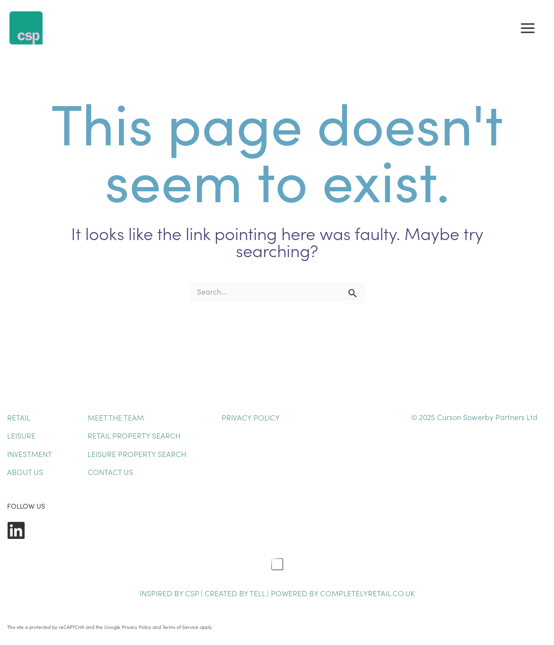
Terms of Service (180, 627)
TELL (258, 593)
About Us (25, 471)
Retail (18, 417)
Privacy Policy (251, 417)
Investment (29, 453)
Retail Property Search (134, 435)
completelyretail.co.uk (367, 593)
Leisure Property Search (137, 453)
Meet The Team (116, 417)
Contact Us (110, 471)
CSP (192, 593)
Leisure (21, 435)
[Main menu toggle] (528, 28)
